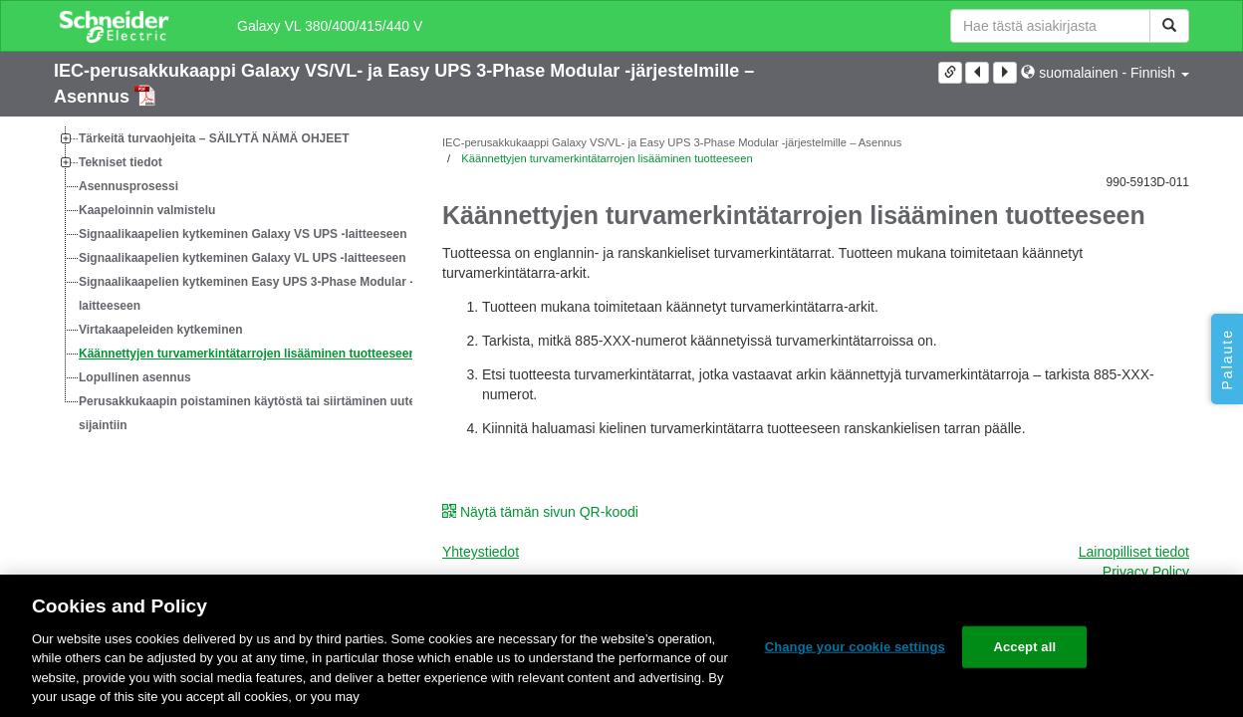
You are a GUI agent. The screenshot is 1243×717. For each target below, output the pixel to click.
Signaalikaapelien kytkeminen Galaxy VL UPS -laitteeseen (242, 258)
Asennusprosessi (128, 186)
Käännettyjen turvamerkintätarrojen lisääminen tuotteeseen (247, 353)
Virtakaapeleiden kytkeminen (161, 330)
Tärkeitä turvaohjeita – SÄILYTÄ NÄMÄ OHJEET (214, 138)
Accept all (1024, 646)
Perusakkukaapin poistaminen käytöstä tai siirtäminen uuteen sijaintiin (254, 413)
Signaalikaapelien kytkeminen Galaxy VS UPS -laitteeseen (242, 234)
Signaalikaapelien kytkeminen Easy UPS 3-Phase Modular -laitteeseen (246, 294)
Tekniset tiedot (120, 162)
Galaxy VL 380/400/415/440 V (329, 26)
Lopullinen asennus (135, 377)
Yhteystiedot (480, 552)
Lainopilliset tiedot (1134, 552)
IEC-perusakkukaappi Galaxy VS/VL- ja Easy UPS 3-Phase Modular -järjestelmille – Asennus (671, 142)
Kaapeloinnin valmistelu (147, 210)
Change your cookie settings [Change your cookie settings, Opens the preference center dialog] (855, 646)
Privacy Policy (1146, 572)
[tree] (233, 281)
